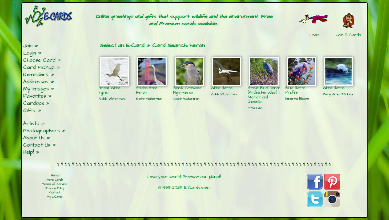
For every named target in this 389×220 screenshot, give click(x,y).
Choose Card (39, 60)
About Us (34, 138)
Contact (54, 192)
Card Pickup (38, 67)
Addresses (36, 81)
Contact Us (36, 145)
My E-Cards (55, 197)
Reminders (36, 74)
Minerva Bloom (297, 98)
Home (54, 175)
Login (29, 53)
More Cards (55, 180)
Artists (31, 123)
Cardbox (33, 103)
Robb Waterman (112, 98)
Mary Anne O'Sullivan (338, 94)
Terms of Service (54, 184)
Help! (28, 152)
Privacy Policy (55, 188)
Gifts (29, 110)
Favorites (34, 96)
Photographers (41, 130)
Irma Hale (255, 108)
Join (28, 45)
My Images (36, 89)
